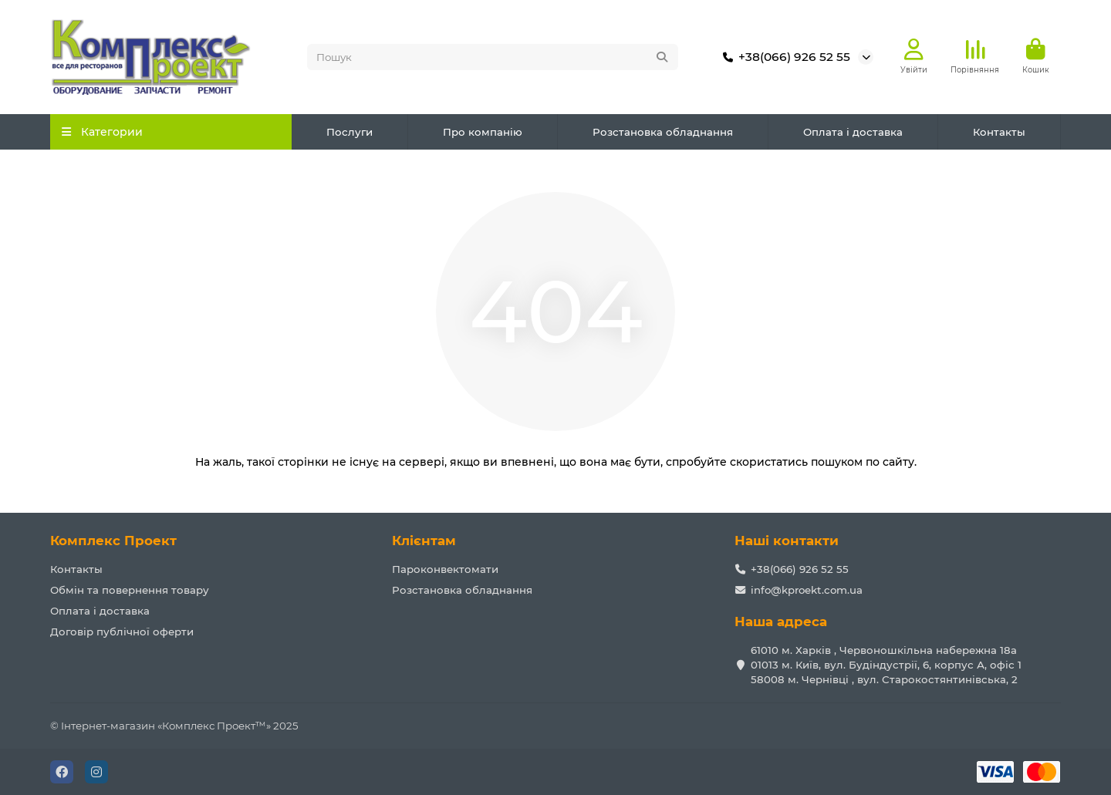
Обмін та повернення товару (129, 590)
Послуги (349, 132)
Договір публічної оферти (122, 631)
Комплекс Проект (113, 540)
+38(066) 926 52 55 (783, 57)
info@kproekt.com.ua (807, 590)
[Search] (493, 58)
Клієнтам (424, 540)
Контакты (999, 132)
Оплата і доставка (853, 132)
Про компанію (482, 132)
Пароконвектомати (445, 569)
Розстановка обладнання (663, 132)
